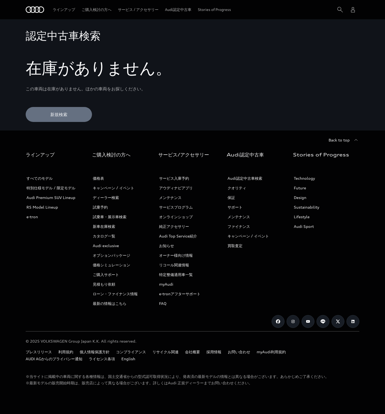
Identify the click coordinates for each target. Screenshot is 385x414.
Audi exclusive (106, 245)
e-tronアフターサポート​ (180, 294)
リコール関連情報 (174, 265)
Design (300, 197)
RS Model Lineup (42, 207)
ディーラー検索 (106, 197)
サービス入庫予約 (174, 178)
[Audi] (35, 9)
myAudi (166, 284)
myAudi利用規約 (271, 352)
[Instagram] (293, 321)
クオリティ (237, 188)
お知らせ (166, 245)
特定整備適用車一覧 (176, 274)
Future (300, 188)
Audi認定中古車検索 (245, 178)
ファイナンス (239, 226)
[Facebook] (278, 321)
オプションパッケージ (111, 255)
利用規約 (65, 352)
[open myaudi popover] (352, 9)
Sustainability (306, 207)
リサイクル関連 (165, 352)
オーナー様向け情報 (176, 255)
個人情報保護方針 (95, 352)
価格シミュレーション (111, 265)
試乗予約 (100, 207)
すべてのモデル (39, 178)
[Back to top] (344, 140)
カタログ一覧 (104, 236)
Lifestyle (302, 216)
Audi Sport (304, 226)
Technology (304, 178)
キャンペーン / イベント (113, 188)
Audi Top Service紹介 (178, 236)
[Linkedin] (352, 321)
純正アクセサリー (174, 226)
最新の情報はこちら (109, 303)
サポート (235, 207)
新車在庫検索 (104, 226)
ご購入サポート (106, 274)
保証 (231, 197)
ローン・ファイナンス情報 (115, 294)
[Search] (340, 9)
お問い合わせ (239, 352)
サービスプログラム (176, 207)
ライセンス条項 (102, 358)
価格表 (98, 178)
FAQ (163, 303)
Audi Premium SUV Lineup (50, 197)
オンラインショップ (176, 216)
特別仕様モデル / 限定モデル (50, 188)
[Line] (323, 321)
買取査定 (235, 245)
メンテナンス (170, 197)
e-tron (32, 216)
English (128, 358)
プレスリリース (39, 352)
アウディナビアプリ (176, 188)
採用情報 (213, 352)
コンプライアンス (131, 352)
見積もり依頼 (104, 284)
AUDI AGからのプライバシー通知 (54, 358)
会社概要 (192, 352)
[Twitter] (338, 321)
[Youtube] (308, 321)
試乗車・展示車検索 (109, 216)
